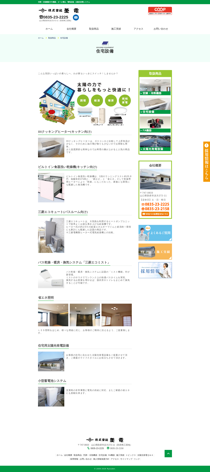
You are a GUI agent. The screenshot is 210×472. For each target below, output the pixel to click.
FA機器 (111, 455)
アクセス (138, 28)
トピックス (131, 455)
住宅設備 (103, 455)
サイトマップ (126, 459)
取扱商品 (94, 28)
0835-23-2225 (55, 17)
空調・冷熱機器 (90, 455)
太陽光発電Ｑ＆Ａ (145, 455)
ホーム (49, 28)
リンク (137, 459)
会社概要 (71, 28)
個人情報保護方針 (101, 459)
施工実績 (116, 28)
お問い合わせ (161, 28)
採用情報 (74, 459)
